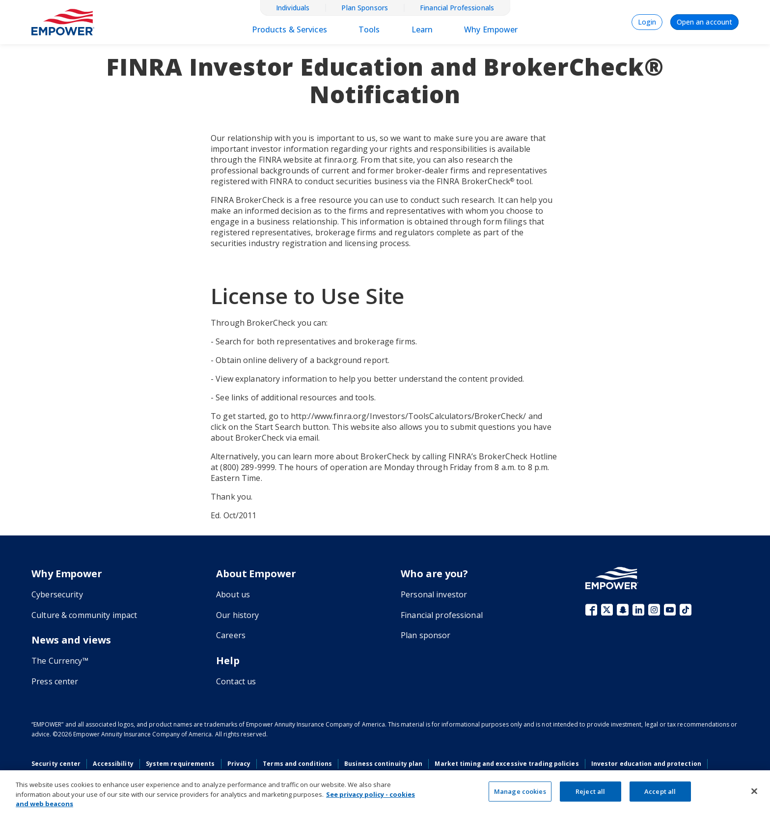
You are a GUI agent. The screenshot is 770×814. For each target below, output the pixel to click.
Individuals (292, 8)
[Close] (754, 791)
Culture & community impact (84, 615)
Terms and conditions (297, 763)
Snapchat (623, 610)
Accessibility (113, 763)
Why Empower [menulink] (491, 29)
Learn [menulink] (422, 29)
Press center (55, 681)
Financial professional (442, 615)
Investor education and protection (646, 763)
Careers (231, 635)
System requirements (180, 763)
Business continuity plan (383, 763)
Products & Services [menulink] (289, 29)
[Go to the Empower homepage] (611, 578)
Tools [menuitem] (369, 29)
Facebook (591, 610)
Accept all (660, 790)
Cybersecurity (57, 594)
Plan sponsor (426, 635)
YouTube (670, 610)
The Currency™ (59, 660)
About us (233, 594)
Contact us (236, 681)
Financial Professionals (457, 8)
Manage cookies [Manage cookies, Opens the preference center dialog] (520, 790)
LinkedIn (638, 610)
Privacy (239, 763)
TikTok (685, 610)
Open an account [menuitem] (704, 22)
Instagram (654, 610)
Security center (56, 763)
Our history (237, 615)
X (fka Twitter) (607, 610)
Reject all (590, 790)
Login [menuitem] (647, 22)
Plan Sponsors (364, 8)
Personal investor (434, 594)
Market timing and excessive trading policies (506, 763)
